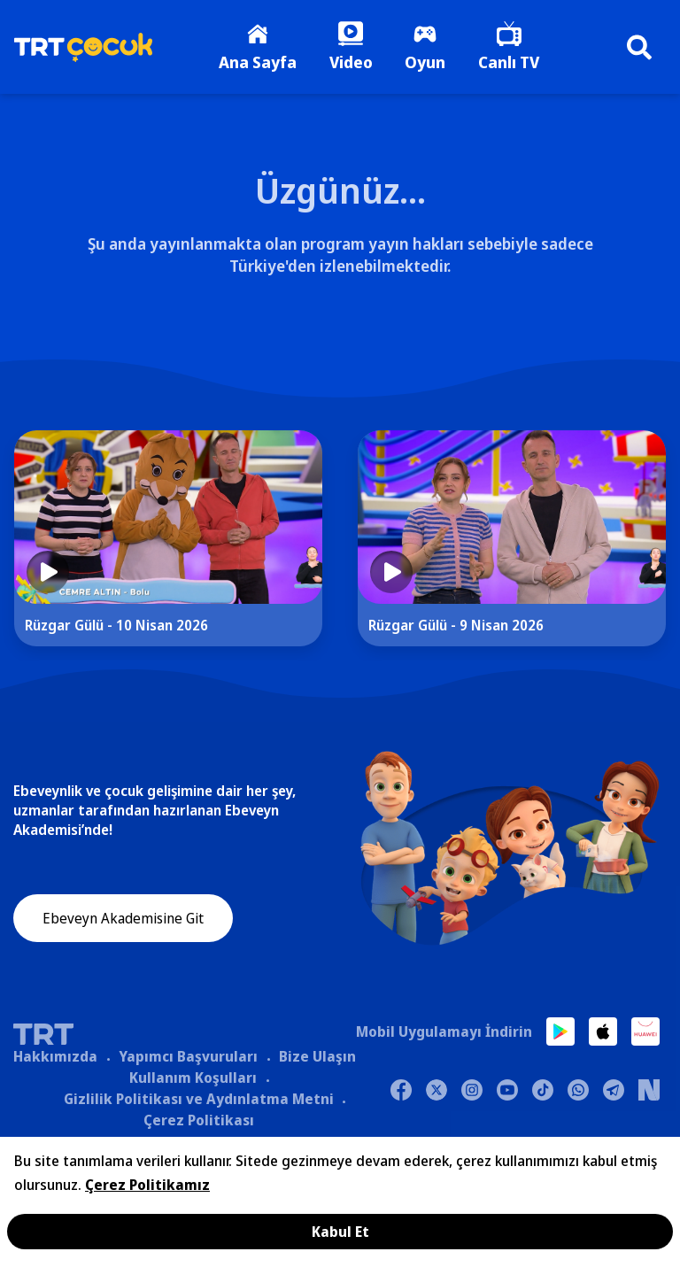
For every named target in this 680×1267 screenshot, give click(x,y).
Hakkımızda (55, 1059)
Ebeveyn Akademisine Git (123, 922)
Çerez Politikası (198, 1122)
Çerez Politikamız (147, 1184)
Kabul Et (340, 1231)
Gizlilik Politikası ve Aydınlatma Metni (199, 1101)
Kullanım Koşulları (193, 1080)
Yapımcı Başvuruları (188, 1059)
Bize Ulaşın (317, 1059)
